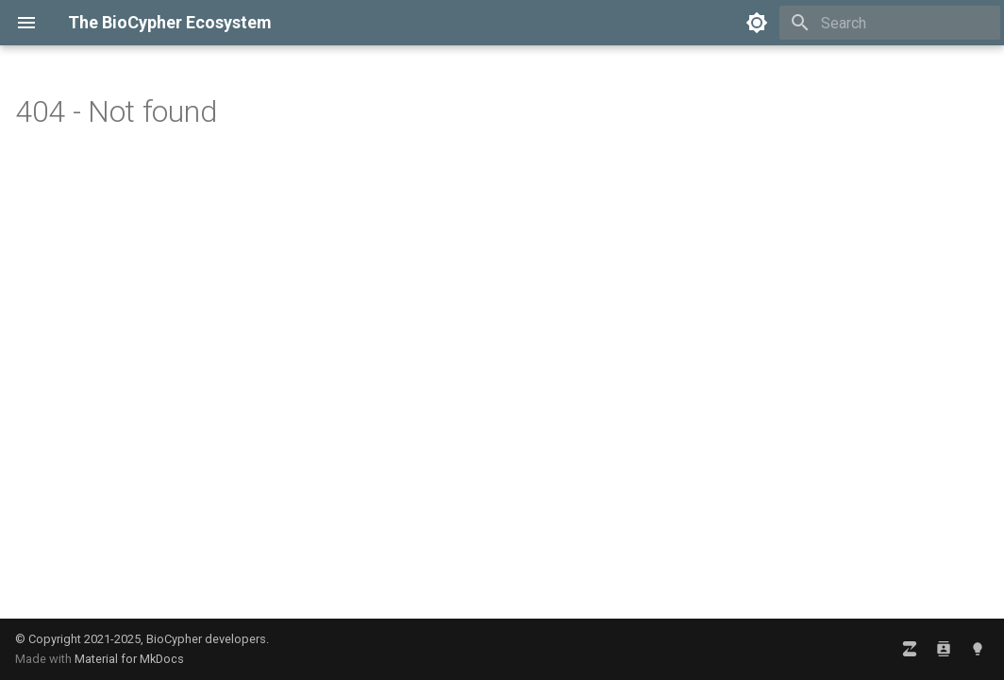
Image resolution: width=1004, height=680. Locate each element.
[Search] (889, 23)
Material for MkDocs (129, 659)
